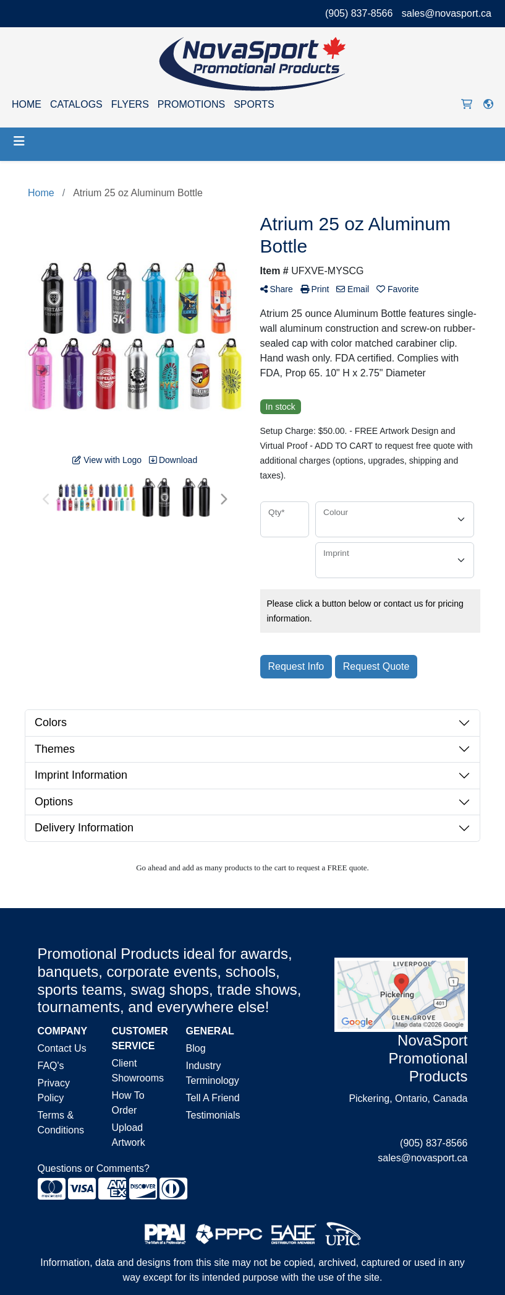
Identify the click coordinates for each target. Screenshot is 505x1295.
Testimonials (213, 1115)
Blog (196, 1048)
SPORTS (254, 104)
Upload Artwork (128, 1135)
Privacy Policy (54, 1090)
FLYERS (130, 104)
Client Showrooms (138, 1070)
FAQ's (51, 1065)
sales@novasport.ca (446, 13)
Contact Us (62, 1048)
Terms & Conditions (61, 1122)
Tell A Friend (213, 1098)
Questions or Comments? (94, 1168)
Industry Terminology (212, 1073)
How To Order (128, 1102)
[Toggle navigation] (19, 141)
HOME (26, 104)
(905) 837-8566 (359, 13)
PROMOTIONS (191, 104)
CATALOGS (76, 104)
